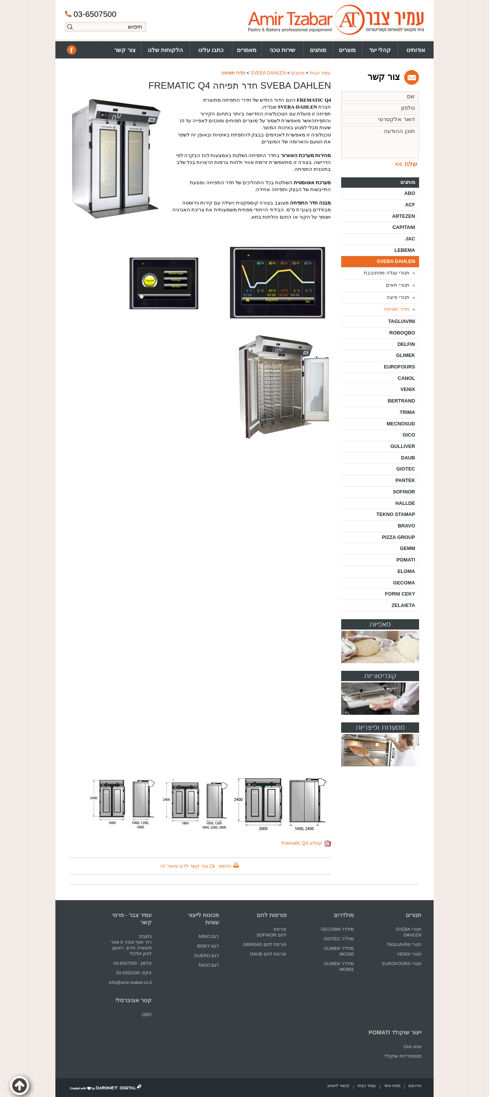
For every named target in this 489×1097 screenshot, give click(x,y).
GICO (409, 435)
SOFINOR (404, 492)
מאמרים (246, 50)
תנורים (413, 915)
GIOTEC (406, 469)
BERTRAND (401, 401)
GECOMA (404, 583)
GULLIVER (402, 446)
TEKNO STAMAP (395, 514)
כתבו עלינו (210, 50)
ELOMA (406, 571)
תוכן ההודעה (380, 142)
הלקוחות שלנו (165, 50)
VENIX (407, 389)
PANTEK (405, 480)
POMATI (406, 560)
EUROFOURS (399, 367)
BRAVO (406, 526)
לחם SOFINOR (271, 935)
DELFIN (406, 344)
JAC (410, 239)
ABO (409, 193)
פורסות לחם (272, 915)
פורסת (280, 929)
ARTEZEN (403, 216)
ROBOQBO (402, 333)
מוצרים (347, 50)
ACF (410, 205)
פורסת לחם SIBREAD (265, 944)
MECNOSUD (401, 424)
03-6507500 (91, 14)
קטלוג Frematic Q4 (306, 843)
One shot (412, 1046)
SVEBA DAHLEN (268, 73)
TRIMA (407, 412)
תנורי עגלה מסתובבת (386, 273)
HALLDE (405, 503)
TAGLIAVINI (401, 321)
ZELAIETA (403, 605)
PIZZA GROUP (398, 537)
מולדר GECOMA (337, 929)
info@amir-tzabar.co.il (130, 982)
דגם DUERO (206, 955)
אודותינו (415, 50)
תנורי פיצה (398, 297)
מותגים (318, 50)
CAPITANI (403, 227)
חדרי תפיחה (233, 73)
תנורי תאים (398, 285)
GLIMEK (405, 355)
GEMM (407, 548)
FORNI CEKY (400, 594)
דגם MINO (209, 936)
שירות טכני (282, 50)
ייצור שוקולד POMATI (395, 1032)
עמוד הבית (320, 73)
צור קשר (124, 50)
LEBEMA (405, 250)
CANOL (406, 378)
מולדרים (344, 915)
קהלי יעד (380, 50)
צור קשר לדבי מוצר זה (184, 866)
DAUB (408, 458)
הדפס (225, 866)
